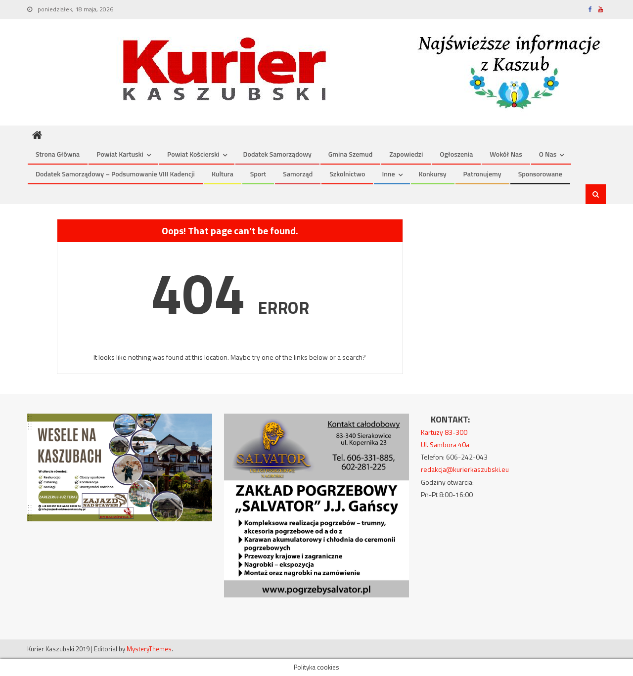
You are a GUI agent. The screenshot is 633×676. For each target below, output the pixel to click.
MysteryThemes (149, 649)
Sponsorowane (540, 174)
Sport (258, 174)
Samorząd (298, 174)
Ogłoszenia (456, 154)
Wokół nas (506, 154)
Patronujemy (482, 174)
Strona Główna (58, 154)
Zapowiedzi (406, 154)
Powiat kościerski (193, 154)
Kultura (222, 174)
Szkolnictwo (347, 174)
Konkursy (433, 174)
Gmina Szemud (350, 154)
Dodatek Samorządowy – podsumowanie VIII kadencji (115, 174)
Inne (388, 174)
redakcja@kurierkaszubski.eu (465, 469)
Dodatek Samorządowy (277, 154)
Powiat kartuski (119, 154)
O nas (548, 154)
